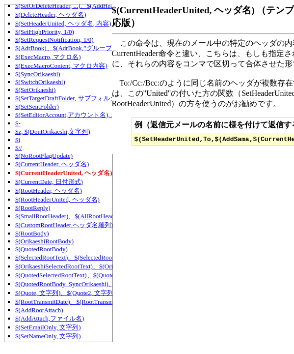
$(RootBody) (32, 233)
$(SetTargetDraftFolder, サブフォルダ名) (70, 98)
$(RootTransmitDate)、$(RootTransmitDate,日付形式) (86, 301)
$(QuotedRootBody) (41, 249)
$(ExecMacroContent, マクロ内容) (61, 65)
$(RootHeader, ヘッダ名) (48, 190)
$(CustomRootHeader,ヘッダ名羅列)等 (67, 225)
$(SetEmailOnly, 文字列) (47, 327)
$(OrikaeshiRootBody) (44, 241)
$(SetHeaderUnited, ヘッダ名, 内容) (63, 23)
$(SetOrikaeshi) (35, 89)
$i (17, 140)
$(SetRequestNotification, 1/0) (54, 39)
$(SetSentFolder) (37, 106)
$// (18, 147)
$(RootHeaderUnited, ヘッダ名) (57, 199)
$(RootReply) (33, 207)
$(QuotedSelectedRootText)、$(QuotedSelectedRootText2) (91, 275)
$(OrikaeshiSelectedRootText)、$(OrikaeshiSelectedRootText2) (97, 266)
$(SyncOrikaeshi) (37, 74)
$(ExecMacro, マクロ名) (48, 56)
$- (18, 123)
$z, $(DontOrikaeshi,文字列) (52, 131)
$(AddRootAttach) (39, 310)
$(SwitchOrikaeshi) (40, 82)
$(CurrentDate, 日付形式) (49, 181)
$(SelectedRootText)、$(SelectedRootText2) (72, 257)
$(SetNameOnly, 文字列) (47, 336)
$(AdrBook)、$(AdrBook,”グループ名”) (69, 48)
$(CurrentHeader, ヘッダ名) (52, 164)
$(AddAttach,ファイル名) (49, 318)
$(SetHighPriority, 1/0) (44, 31)
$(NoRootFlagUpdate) (44, 155)
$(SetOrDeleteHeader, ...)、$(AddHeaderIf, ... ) (76, 5)
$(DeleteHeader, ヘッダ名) (50, 14)
